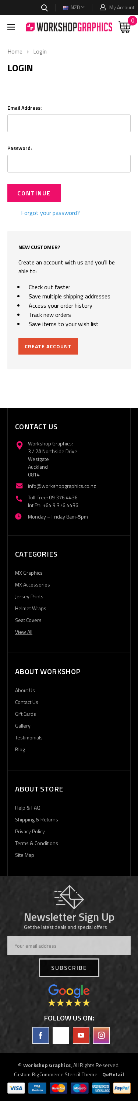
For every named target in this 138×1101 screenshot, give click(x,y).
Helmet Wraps (30, 608)
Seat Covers (28, 620)
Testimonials (29, 737)
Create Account (48, 346)
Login (40, 51)
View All (23, 632)
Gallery (23, 725)
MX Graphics (29, 573)
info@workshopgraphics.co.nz (62, 486)
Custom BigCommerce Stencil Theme (56, 1074)
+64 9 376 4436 (60, 505)
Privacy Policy (30, 831)
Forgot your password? (50, 213)
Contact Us (26, 702)
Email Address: (24, 108)
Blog (20, 749)
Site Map (24, 855)
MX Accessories (32, 584)
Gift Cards (25, 714)
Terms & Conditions (36, 843)
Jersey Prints (29, 596)
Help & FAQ (27, 807)
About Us (25, 690)
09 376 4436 (63, 497)
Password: (19, 148)
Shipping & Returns (36, 819)
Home (14, 51)
